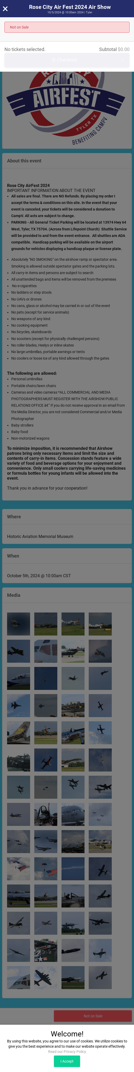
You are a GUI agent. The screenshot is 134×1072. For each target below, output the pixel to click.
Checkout (88, 60)
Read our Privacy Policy (67, 1052)
